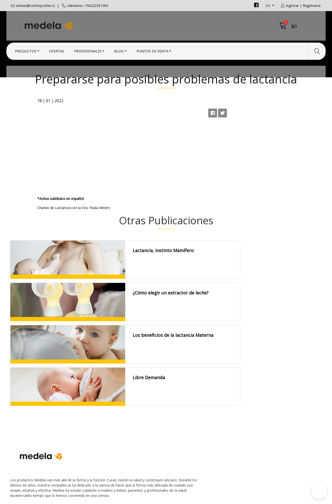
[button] (319, 491)
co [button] (268, 5)
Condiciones (181, 405)
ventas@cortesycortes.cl (35, 5)
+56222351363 (103, 418)
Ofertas (56, 50)
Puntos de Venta (152, 50)
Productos (25, 50)
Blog (119, 50)
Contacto (178, 399)
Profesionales (88, 50)
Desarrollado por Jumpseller (209, 499)
